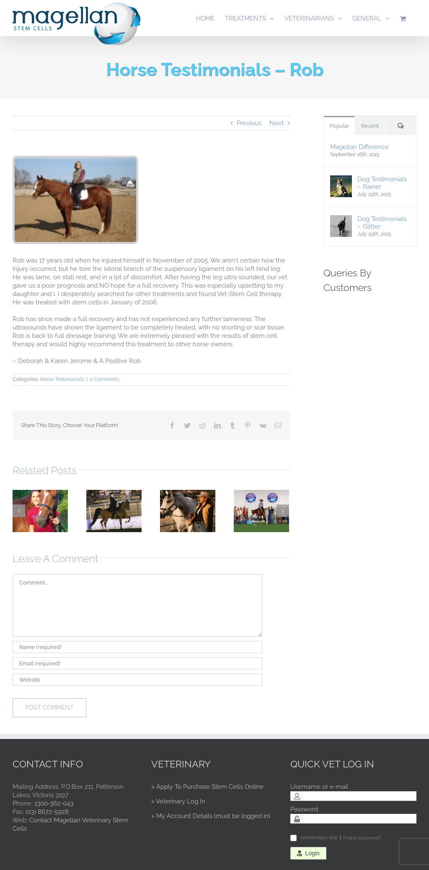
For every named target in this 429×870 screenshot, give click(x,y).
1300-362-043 (53, 803)
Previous (249, 123)
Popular (339, 126)
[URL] (137, 680)
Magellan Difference (359, 147)
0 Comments (104, 379)
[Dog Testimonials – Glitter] (341, 219)
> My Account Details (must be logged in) (210, 816)
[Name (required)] (137, 647)
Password (304, 809)
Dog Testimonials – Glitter (382, 222)
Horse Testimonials (62, 379)
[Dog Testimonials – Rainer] (341, 179)
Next (276, 123)
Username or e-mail (319, 786)
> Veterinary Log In (178, 801)
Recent (370, 126)
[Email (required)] (137, 663)
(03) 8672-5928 (47, 812)
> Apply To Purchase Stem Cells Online (207, 786)
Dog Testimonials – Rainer (382, 182)
